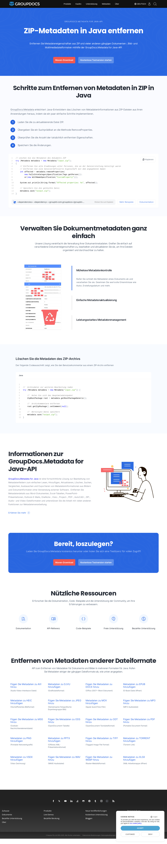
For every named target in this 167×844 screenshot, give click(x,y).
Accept (140, 828)
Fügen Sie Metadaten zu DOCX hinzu (99, 691)
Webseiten (106, 4)
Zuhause (5, 816)
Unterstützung (91, 4)
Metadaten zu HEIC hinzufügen (21, 707)
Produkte (67, 4)
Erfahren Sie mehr (17, 512)
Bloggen (88, 823)
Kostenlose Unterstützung (96, 820)
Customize (130, 834)
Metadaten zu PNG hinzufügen (20, 745)
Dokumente (7, 820)
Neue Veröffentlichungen (96, 816)
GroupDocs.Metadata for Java (23, 478)
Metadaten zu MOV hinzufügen (96, 707)
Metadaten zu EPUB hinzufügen (134, 691)
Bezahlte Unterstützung (12, 823)
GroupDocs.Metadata (22, 109)
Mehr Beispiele (126, 202)
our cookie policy (135, 823)
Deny (150, 834)
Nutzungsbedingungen (108, 840)
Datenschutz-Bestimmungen (91, 840)
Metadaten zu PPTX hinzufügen (59, 745)
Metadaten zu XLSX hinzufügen (134, 763)
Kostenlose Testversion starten (96, 60)
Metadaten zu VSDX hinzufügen (21, 763)
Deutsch (138, 4)
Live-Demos (49, 820)
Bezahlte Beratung (51, 823)
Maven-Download (64, 60)
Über (117, 4)
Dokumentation (146, 202)
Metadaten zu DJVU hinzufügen (59, 691)
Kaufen (78, 4)
